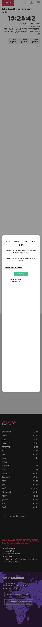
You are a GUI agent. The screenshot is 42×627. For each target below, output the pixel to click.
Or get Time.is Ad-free (13, 267)
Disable (21, 274)
